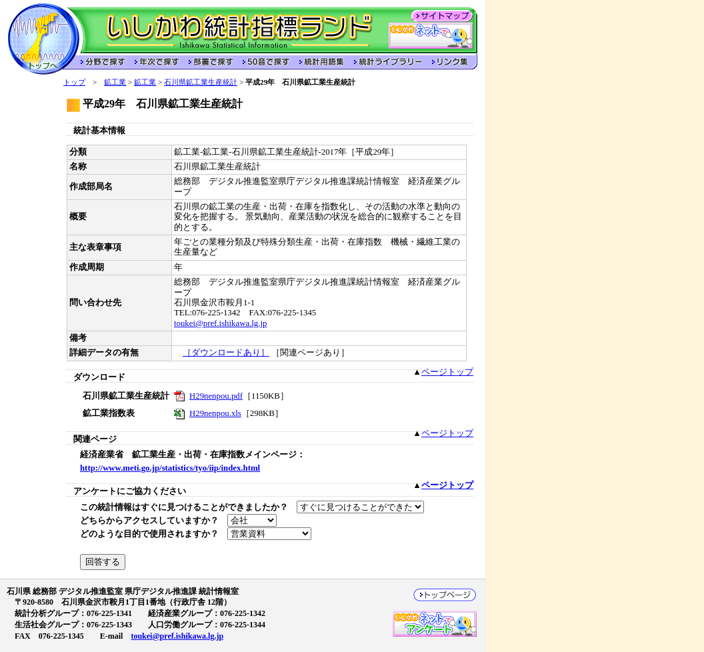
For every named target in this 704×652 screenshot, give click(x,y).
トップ (74, 82)
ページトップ (447, 372)
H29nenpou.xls (215, 413)
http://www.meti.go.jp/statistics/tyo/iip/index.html (170, 468)
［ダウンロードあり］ (226, 352)
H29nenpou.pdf (216, 396)
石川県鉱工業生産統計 (200, 82)
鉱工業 (115, 82)
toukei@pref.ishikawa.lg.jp (220, 323)
